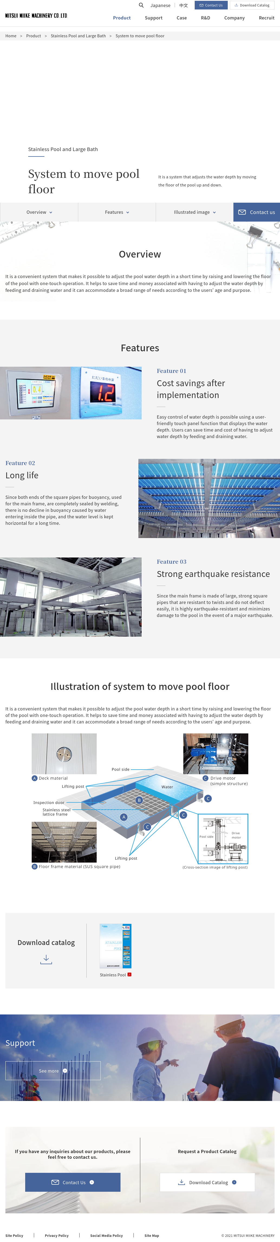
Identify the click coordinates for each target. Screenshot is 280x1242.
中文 (183, 10)
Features (114, 212)
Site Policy (14, 1235)
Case (182, 22)
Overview (36, 212)
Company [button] (234, 22)
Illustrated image (192, 212)
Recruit (267, 22)
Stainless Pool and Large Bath (78, 35)
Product (33, 35)
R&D (205, 22)
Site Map (152, 1235)
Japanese (161, 10)
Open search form (141, 10)
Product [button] (122, 22)
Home (11, 35)
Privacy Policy (57, 1235)
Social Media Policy (106, 1235)
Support (153, 22)
